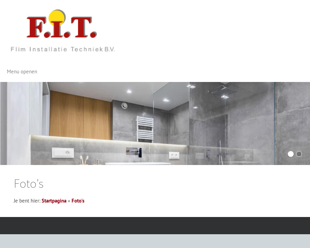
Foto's (78, 200)
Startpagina (54, 200)
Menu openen (22, 71)
